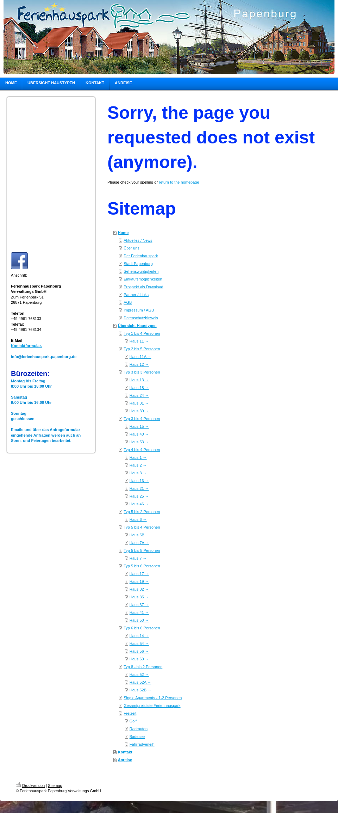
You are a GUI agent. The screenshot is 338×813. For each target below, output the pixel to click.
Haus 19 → (139, 581)
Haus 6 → (138, 519)
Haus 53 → (139, 442)
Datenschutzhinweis (141, 318)
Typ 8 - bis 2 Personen (143, 667)
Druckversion (30, 785)
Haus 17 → (139, 574)
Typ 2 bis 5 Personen (142, 349)
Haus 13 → (139, 380)
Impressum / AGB (139, 310)
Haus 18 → (139, 388)
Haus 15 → (139, 426)
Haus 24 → (139, 395)
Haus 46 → (139, 504)
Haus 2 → (138, 465)
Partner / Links (136, 294)
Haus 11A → (140, 357)
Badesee (137, 736)
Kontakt (125, 752)
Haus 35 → (139, 597)
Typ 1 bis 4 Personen (142, 333)
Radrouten (139, 729)
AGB (128, 302)
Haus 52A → (140, 682)
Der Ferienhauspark (141, 256)
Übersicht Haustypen (137, 326)
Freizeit (130, 713)
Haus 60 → (139, 659)
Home (123, 232)
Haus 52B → (140, 690)
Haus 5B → (139, 535)
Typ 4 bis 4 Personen (142, 450)
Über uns (131, 248)
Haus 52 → (139, 674)
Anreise (125, 760)
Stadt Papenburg (138, 263)
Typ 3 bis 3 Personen (142, 372)
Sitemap (55, 785)
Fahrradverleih (142, 744)
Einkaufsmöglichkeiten (143, 279)
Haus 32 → (139, 589)
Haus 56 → (139, 651)
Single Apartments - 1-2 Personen (153, 698)
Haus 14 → (139, 636)
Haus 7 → (138, 558)
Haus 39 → (139, 411)
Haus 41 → (139, 612)
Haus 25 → (139, 496)
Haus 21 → (139, 488)
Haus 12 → (139, 364)
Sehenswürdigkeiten (141, 271)
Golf (133, 721)
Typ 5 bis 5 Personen (142, 550)
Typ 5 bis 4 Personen (142, 527)
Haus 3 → (138, 473)
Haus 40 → (139, 434)
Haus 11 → (139, 341)
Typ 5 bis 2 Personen (142, 512)
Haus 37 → (139, 605)
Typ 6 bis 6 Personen (142, 628)
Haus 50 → (139, 620)
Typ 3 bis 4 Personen (142, 419)
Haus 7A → (139, 543)
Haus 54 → (139, 643)
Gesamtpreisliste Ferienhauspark (152, 705)
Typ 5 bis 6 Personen (142, 566)
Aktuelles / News (138, 240)
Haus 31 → (139, 403)
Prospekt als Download (143, 287)
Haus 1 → (138, 457)
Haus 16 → (139, 481)
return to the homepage (179, 182)
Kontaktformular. (26, 346)
